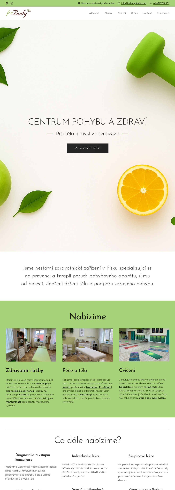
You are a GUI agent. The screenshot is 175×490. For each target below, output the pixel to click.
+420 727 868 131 (161, 3)
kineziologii (86, 394)
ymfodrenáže (13, 401)
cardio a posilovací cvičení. (151, 398)
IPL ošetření (105, 387)
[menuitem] (96, 13)
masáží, (66, 387)
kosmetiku (91, 387)
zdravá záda (150, 387)
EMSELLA (24, 394)
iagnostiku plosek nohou (20, 390)
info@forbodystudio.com (133, 3)
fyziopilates (125, 387)
